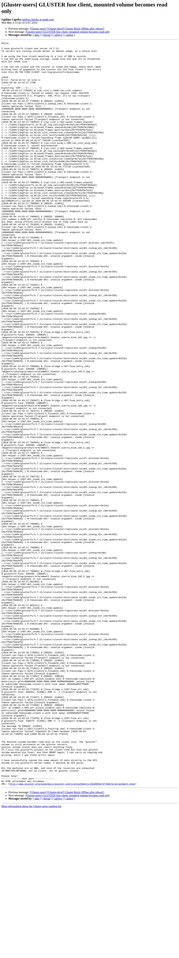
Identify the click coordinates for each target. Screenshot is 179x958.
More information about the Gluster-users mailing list (31, 954)
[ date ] (37, 34)
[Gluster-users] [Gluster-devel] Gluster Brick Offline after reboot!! (67, 28)
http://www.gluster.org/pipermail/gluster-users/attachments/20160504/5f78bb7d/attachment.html (72, 932)
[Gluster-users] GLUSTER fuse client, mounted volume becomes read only (68, 31)
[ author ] (70, 34)
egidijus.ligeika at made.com (38, 19)
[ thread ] (47, 34)
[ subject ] (58, 34)
